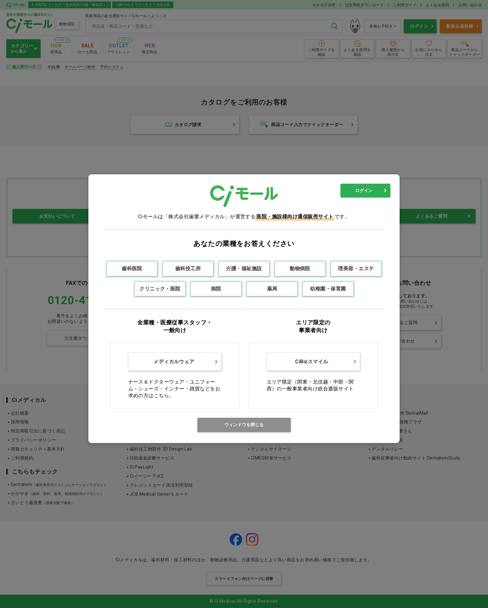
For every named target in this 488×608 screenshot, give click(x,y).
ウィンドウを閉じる (244, 424)
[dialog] (244, 308)
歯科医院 (132, 268)
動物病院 (300, 268)
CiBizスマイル (311, 362)
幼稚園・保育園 (328, 289)
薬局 (272, 289)
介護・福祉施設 (244, 268)
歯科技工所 (188, 268)
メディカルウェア (174, 362)
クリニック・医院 (160, 289)
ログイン (364, 190)
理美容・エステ (356, 268)
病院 (216, 289)
